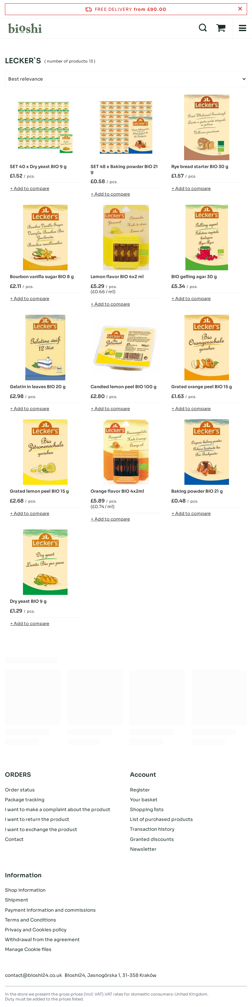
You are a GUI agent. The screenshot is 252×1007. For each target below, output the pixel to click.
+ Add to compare (29, 188)
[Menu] (242, 28)
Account (143, 774)
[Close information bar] (240, 9)
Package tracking (24, 800)
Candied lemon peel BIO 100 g (124, 387)
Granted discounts (152, 839)
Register (140, 790)
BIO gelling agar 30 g (194, 276)
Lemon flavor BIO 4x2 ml (117, 276)
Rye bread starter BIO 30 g (199, 166)
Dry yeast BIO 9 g (28, 601)
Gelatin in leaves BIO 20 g (38, 387)
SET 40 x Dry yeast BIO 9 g (38, 166)
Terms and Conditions (30, 920)
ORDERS (18, 774)
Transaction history (152, 829)
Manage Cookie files (28, 949)
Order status (20, 790)
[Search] (203, 28)
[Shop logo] (25, 28)
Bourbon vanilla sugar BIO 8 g (42, 276)
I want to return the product (37, 819)
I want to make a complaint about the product (57, 809)
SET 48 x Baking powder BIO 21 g (124, 169)
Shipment (16, 900)
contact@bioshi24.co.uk (33, 975)
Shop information (25, 890)
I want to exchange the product (41, 829)
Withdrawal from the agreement (42, 939)
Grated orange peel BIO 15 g (201, 387)
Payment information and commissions (50, 910)
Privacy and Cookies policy (36, 930)
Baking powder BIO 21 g (197, 491)
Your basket (144, 800)
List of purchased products (161, 819)
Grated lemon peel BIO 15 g (39, 491)
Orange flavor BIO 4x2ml (117, 491)
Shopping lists (147, 809)
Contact (14, 839)
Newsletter (143, 849)
